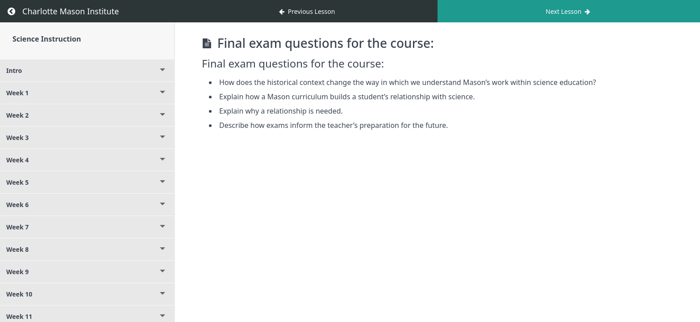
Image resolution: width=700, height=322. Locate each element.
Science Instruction (46, 39)
